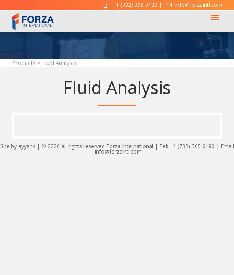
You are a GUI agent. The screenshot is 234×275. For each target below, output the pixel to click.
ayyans (26, 146)
